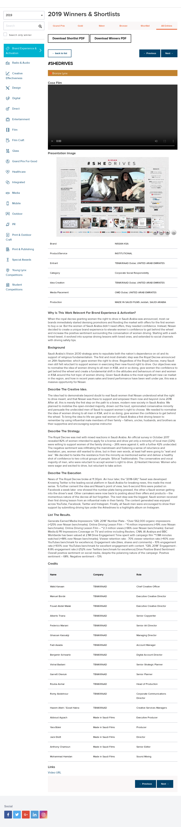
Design (16, 88)
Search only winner (20, 35)
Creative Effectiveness (14, 76)
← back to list (59, 53)
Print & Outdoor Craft (18, 237)
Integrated (18, 182)
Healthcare (19, 172)
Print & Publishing (23, 249)
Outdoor (17, 214)
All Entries (166, 25)
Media (16, 192)
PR (14, 224)
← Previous (150, 53)
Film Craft (18, 140)
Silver (102, 25)
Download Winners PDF (110, 38)
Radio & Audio (21, 63)
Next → (169, 53)
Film (14, 130)
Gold (80, 25)
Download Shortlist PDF (68, 38)
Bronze (123, 25)
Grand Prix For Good (24, 161)
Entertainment (21, 119)
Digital (16, 98)
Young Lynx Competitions (16, 272)
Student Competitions (14, 287)
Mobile (16, 203)
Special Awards (21, 259)
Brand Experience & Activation (21, 51)
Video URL (54, 772)
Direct (16, 108)
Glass (15, 150)
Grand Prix (59, 25)
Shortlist (145, 25)
